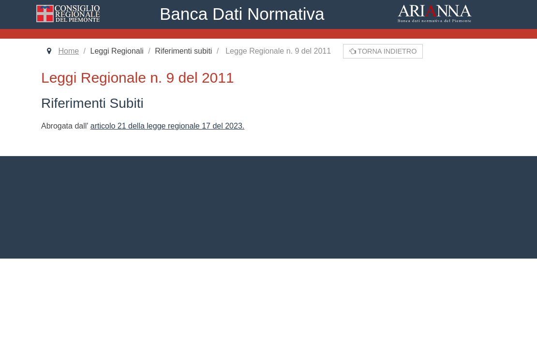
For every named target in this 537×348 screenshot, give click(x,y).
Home (68, 51)
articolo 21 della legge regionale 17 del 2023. (167, 126)
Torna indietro (383, 51)
